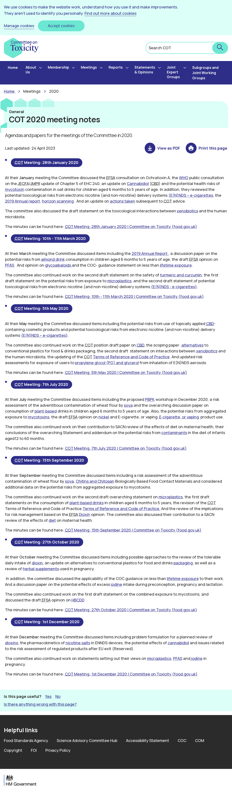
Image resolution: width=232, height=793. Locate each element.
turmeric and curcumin (181, 275)
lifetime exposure (176, 265)
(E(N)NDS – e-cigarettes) (44, 335)
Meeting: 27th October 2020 (47, 542)
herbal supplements (41, 569)
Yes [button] (48, 696)
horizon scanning (58, 201)
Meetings (89, 67)
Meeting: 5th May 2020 (42, 308)
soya (128, 405)
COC (182, 740)
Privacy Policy (57, 750)
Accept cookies (61, 25)
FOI (34, 750)
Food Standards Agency (26, 740)
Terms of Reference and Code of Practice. (121, 508)
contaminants (174, 432)
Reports (116, 67)
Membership (58, 67)
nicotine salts (78, 642)
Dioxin (84, 514)
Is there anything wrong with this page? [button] (40, 704)
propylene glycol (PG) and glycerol (107, 362)
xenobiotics (187, 210)
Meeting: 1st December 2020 (47, 621)
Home (13, 67)
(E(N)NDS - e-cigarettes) (174, 286)
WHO (183, 177)
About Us (31, 69)
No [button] (57, 696)
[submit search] (220, 47)
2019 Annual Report (150, 253)
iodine (116, 584)
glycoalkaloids (58, 265)
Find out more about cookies (110, 13)
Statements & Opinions (144, 69)
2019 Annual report (22, 201)
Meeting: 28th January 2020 (47, 162)
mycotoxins (38, 417)
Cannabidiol (138, 183)
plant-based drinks (87, 502)
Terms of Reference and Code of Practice (131, 356)
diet (52, 520)
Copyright (13, 750)
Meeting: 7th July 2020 (41, 384)
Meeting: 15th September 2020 (49, 460)
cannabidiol (178, 642)
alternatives (192, 345)
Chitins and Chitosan (95, 481)
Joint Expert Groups (173, 72)
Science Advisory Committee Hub (87, 740)
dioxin (37, 563)
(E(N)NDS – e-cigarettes (190, 195)
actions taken (122, 201)
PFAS (9, 265)
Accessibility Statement (147, 740)
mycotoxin (14, 189)
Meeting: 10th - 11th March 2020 (50, 238)
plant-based (46, 411)
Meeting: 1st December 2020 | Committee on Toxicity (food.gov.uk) (131, 674)
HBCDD (78, 600)
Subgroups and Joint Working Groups (205, 72)
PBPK (150, 399)
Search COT (160, 47)
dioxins (11, 642)
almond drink (53, 259)
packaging (183, 563)
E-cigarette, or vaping (179, 417)
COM (199, 740)
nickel (103, 417)
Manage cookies (19, 25)
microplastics (119, 280)
